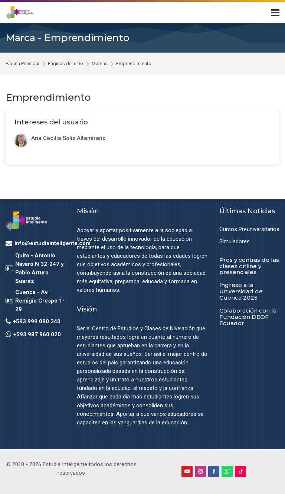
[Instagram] (200, 471)
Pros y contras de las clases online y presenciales (249, 266)
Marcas (100, 63)
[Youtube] (187, 471)
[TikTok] (240, 471)
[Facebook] (213, 471)
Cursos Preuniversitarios (249, 229)
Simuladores (234, 241)
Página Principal (22, 63)
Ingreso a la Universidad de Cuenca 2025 (241, 291)
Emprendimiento (133, 63)
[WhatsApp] (227, 471)
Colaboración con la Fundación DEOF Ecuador (247, 317)
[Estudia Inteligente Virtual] (19, 12)
